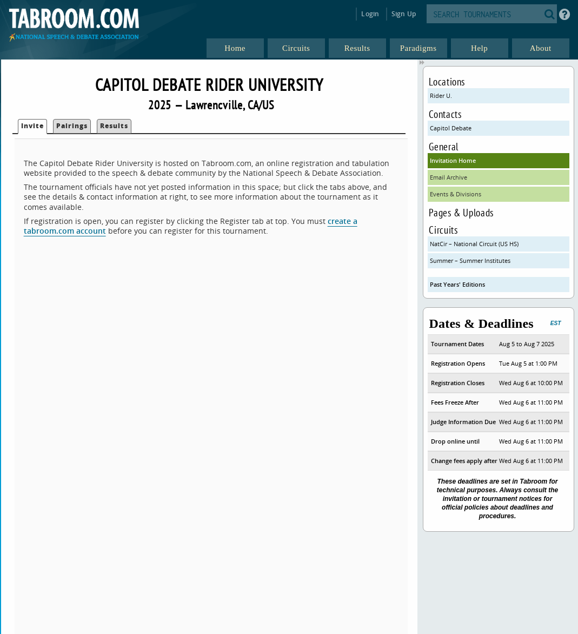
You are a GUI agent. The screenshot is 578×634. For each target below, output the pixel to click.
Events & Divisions (455, 194)
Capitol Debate (450, 128)
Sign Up (403, 13)
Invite (32, 125)
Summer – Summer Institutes (470, 260)
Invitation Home (453, 160)
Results (114, 125)
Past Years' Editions (457, 284)
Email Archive (448, 177)
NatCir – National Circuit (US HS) (474, 244)
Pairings (72, 125)
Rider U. (441, 95)
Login (370, 13)
